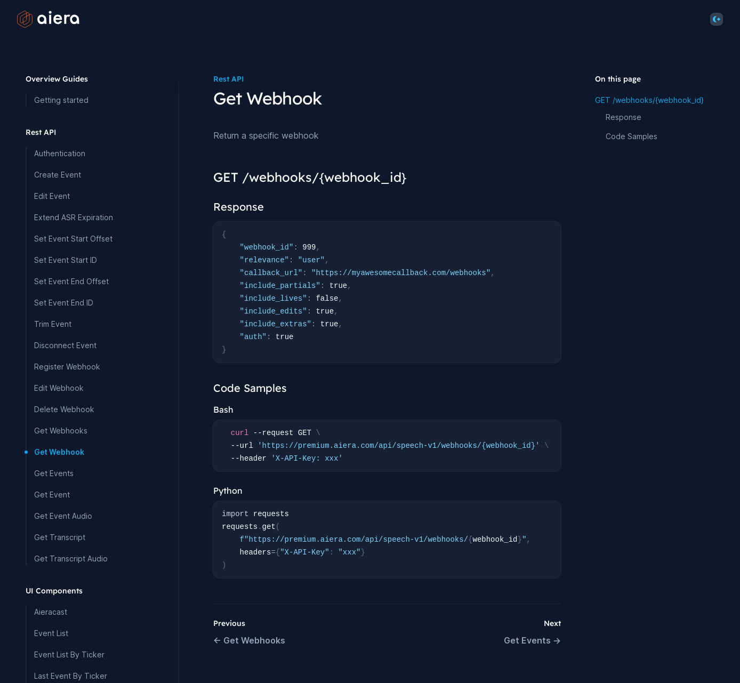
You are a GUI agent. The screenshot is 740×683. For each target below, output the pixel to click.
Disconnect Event (65, 345)
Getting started (61, 100)
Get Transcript (59, 537)
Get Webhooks (60, 430)
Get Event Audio (63, 515)
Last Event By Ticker (70, 675)
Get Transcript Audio (71, 558)
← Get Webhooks (249, 640)
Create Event (57, 174)
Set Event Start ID (65, 259)
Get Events (54, 473)
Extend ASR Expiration (73, 217)
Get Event (52, 494)
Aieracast (50, 611)
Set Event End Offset (71, 281)
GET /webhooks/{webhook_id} (649, 100)
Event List (51, 633)
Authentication (59, 153)
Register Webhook (67, 366)
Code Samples (631, 136)
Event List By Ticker (69, 654)
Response (623, 117)
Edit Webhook (59, 387)
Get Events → (532, 640)
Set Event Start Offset (73, 238)
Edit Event (52, 195)
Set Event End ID (63, 302)
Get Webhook (59, 451)
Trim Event (52, 323)
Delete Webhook (64, 409)
